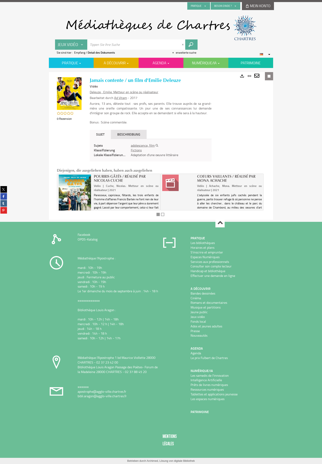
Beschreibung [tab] (128, 134)
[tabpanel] (150, 150)
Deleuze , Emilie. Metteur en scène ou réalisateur (124, 92)
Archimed (152, 460)
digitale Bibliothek (184, 460)
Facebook (84, 234)
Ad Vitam (120, 98)
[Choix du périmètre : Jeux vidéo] (71, 44)
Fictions (136, 150)
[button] (69, 93)
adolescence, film (143, 145)
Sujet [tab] (100, 134)
